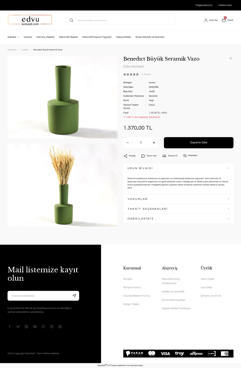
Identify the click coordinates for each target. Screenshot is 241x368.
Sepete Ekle (198, 143)
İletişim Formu (132, 287)
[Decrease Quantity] (127, 143)
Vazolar (152, 83)
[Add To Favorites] (230, 58)
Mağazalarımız (204, 5)
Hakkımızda (225, 5)
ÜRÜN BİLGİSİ (140, 169)
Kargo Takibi (131, 304)
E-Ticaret (113, 365)
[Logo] (30, 20)
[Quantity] (141, 143)
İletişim (127, 279)
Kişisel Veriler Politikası (176, 308)
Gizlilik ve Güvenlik (173, 291)
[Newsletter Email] (43, 296)
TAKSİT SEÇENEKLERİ (148, 209)
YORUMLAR (138, 200)
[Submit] (74, 296)
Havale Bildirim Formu (136, 295)
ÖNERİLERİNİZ (141, 219)
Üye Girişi (206, 287)
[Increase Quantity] (154, 143)
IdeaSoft (102, 365)
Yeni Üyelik (207, 279)
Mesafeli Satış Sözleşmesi (171, 281)
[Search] (121, 20)
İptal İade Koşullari (173, 300)
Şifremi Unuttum (211, 295)
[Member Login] (209, 20)
